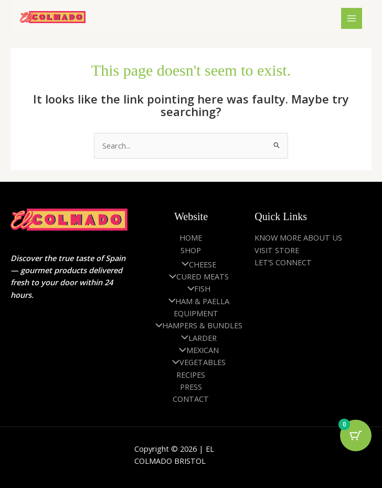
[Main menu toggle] (351, 18)
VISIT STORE (276, 250)
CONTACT (191, 398)
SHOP (191, 250)
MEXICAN (196, 350)
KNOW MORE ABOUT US (298, 237)
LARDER (196, 338)
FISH (196, 288)
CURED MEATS (196, 276)
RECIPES (190, 374)
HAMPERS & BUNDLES (196, 325)
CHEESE (196, 264)
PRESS (191, 386)
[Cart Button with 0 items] (356, 435)
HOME (190, 237)
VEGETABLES (196, 362)
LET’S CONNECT (283, 262)
